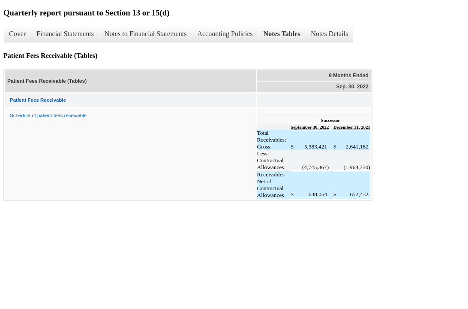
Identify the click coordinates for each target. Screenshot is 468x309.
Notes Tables (282, 33)
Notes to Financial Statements (146, 33)
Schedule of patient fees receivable (48, 115)
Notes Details (329, 33)
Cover (17, 33)
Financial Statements (65, 33)
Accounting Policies (224, 33)
